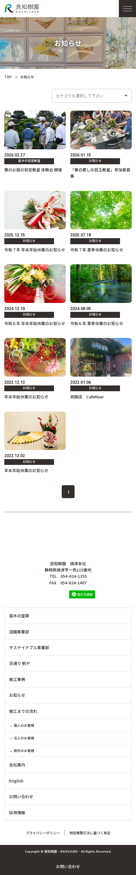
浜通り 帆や (19, 663)
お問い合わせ (68, 866)
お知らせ (17, 695)
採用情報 (17, 812)
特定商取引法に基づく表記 (90, 832)
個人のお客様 (24, 725)
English (16, 781)
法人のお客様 (24, 737)
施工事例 (17, 679)
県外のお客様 (24, 750)
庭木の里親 (19, 615)
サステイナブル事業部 (29, 647)
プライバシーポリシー (43, 832)
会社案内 (17, 765)
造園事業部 (19, 632)
